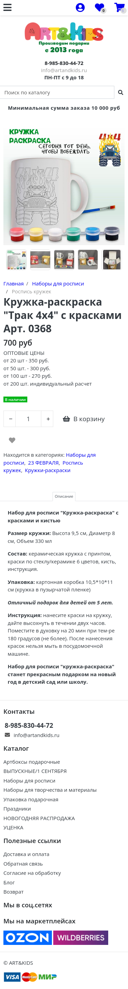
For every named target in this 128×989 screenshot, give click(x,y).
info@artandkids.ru (64, 70)
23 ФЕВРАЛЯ (43, 462)
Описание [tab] (64, 496)
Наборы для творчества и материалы (50, 789)
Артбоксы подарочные (31, 761)
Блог (9, 882)
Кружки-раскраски (47, 470)
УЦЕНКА (13, 827)
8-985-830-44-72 (64, 62)
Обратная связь (23, 863)
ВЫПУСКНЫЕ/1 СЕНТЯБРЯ (35, 770)
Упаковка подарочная (30, 799)
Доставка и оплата (26, 854)
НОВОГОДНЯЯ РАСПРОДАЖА (39, 818)
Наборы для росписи (29, 780)
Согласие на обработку (32, 872)
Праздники (17, 808)
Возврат (13, 891)
